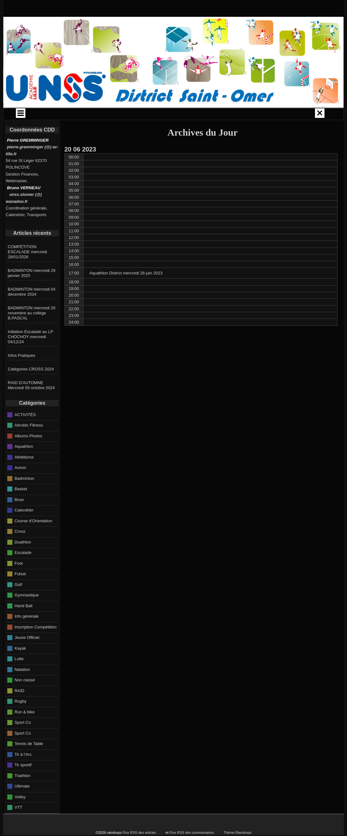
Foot (19, 580)
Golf (18, 602)
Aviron (20, 485)
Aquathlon (24, 463)
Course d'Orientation (33, 538)
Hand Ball (23, 623)
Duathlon (23, 559)
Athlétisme (24, 474)
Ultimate (22, 803)
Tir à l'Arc (23, 771)
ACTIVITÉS (213, 115)
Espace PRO (200, 128)
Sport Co (23, 739)
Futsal (20, 591)
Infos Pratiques (22, 372)
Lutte (19, 676)
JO (300, 115)
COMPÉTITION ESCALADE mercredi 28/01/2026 (27, 269)
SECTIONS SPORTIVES (153, 128)
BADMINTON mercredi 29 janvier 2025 (32, 290)
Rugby (21, 718)
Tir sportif (23, 782)
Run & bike (25, 729)
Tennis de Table (29, 761)
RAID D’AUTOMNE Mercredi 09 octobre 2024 (31, 403)
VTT (19, 824)
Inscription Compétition (35, 644)
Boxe (19, 517)
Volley (20, 814)
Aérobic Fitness (29, 442)
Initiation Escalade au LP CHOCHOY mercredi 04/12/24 (30, 354)
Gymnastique (27, 612)
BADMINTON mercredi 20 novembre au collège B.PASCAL (32, 330)
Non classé (25, 697)
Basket (21, 506)
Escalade (23, 570)
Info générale (27, 633)
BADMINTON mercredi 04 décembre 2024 (32, 309)
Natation (22, 687)
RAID (19, 708)
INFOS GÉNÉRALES (257, 115)
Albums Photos (28, 453)
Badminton (24, 495)
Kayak (20, 665)
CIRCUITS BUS (133, 115)
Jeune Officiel (27, 655)
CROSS (173, 115)
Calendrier (24, 527)
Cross (20, 548)
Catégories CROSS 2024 (31, 386)
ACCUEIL (52, 115)
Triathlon (22, 793)
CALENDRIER (93, 115)
